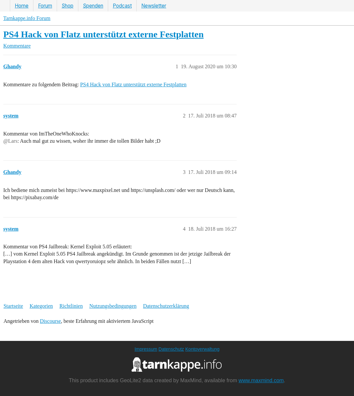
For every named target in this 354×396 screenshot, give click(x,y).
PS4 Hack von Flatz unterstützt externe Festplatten (103, 34)
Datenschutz (171, 349)
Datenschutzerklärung (166, 306)
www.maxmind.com (261, 380)
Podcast (122, 6)
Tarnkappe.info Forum (26, 18)
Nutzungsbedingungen (112, 306)
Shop (67, 6)
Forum (45, 6)
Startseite (13, 306)
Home (22, 6)
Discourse (50, 321)
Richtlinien (71, 306)
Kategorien (41, 306)
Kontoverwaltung (202, 349)
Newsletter (153, 6)
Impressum (145, 349)
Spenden (93, 6)
